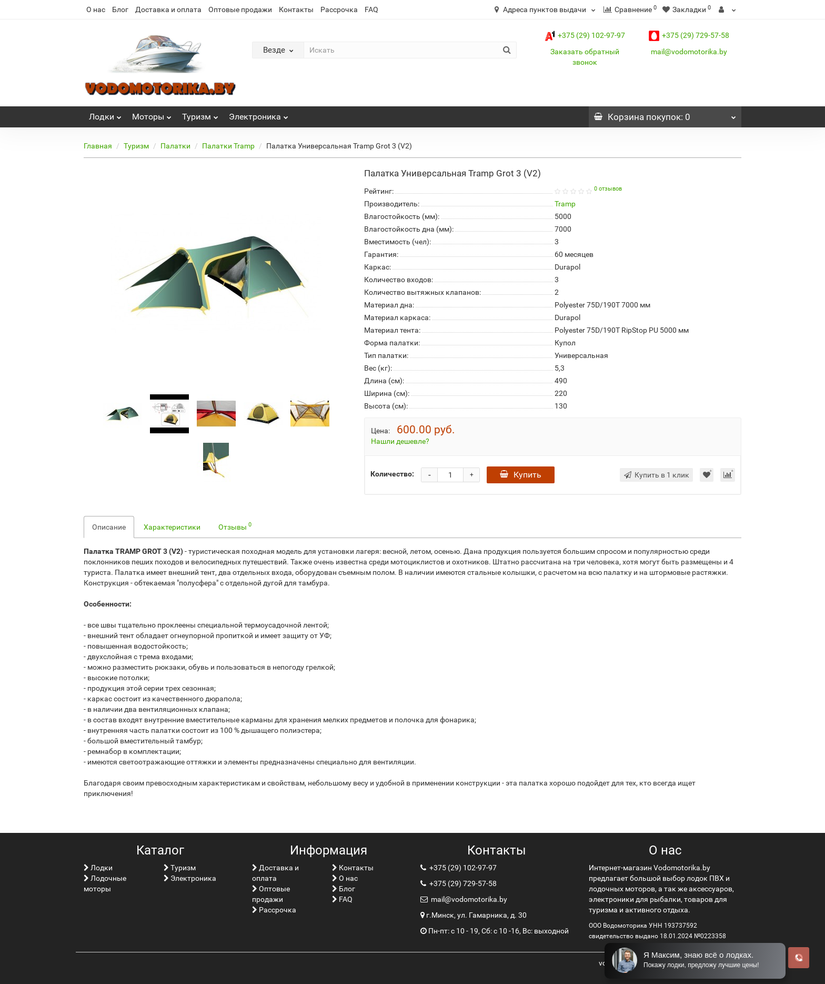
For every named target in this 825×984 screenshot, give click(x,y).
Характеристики (172, 527)
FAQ (371, 9)
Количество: (392, 474)
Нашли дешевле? (400, 441)
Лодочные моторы (105, 883)
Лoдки (105, 114)
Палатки (175, 146)
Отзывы (234, 526)
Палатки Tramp (228, 146)
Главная (98, 146)
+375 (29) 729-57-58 (689, 35)
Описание (109, 527)
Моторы (152, 114)
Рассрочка (339, 9)
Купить (520, 475)
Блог (120, 9)
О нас (95, 9)
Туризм (200, 114)
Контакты (296, 9)
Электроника (258, 114)
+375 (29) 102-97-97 (585, 35)
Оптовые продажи (240, 9)
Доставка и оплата (168, 9)
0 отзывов (608, 188)
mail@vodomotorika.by (689, 51)
